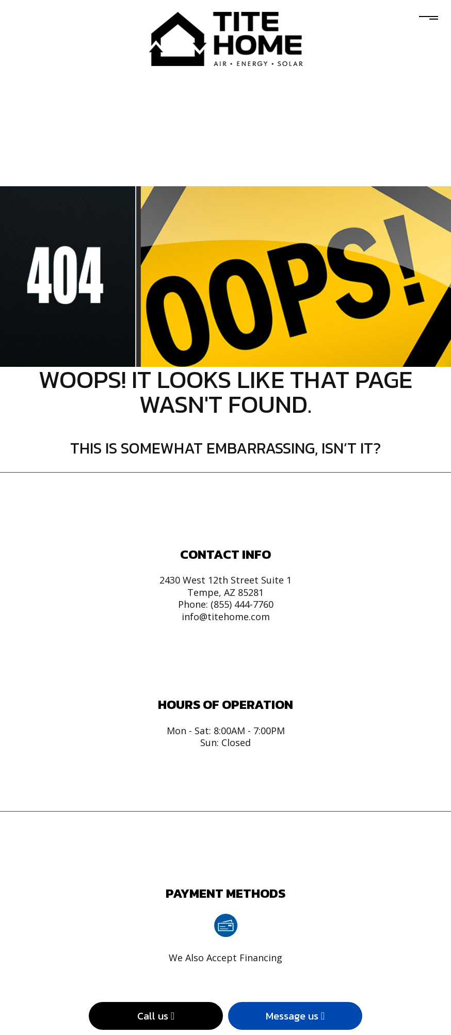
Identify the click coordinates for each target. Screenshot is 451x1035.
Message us (295, 1016)
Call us (155, 1016)
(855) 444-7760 (242, 604)
